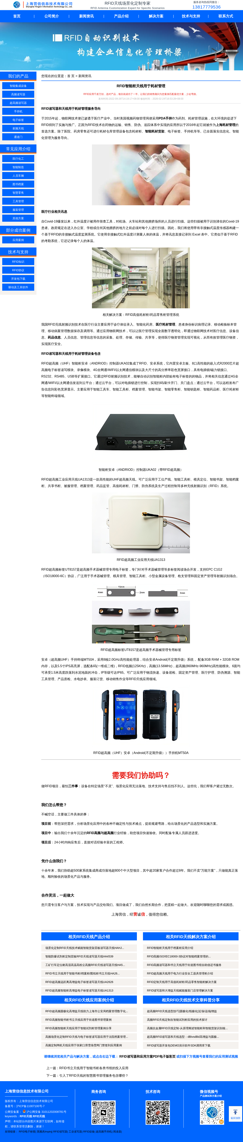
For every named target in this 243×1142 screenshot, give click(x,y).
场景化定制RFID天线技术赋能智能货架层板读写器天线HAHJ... (84, 948)
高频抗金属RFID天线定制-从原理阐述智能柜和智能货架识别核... (187, 1028)
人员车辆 (18, 175)
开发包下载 (18, 278)
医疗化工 (18, 158)
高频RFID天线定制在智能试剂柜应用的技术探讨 (177, 1019)
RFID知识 (18, 261)
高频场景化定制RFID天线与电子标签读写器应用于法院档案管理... (86, 1036)
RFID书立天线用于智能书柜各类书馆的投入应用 (93, 1068)
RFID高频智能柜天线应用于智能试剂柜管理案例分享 (78, 1028)
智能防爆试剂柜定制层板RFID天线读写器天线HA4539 (79, 956)
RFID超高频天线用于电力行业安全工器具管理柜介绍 (180, 973)
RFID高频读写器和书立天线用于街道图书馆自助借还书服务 (184, 965)
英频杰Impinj (44, 1131)
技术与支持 (191, 16)
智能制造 (18, 167)
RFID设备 (89, 1131)
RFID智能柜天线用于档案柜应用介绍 (170, 948)
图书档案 (18, 184)
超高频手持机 (104, 1131)
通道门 (18, 137)
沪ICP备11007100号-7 (30, 1106)
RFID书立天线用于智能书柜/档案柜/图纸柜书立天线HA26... (82, 973)
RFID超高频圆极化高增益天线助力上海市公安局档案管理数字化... (86, 1011)
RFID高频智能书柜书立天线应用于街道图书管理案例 (78, 1019)
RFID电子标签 (27, 1131)
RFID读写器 (60, 1131)
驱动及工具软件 (18, 287)
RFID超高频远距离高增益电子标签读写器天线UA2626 (79, 982)
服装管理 (18, 209)
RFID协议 (18, 270)
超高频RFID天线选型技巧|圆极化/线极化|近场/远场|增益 (182, 1011)
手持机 (18, 111)
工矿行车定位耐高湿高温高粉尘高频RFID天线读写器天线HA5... (85, 965)
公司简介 (51, 16)
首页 (16, 16)
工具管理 (18, 201)
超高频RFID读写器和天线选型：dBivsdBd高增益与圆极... (183, 1036)
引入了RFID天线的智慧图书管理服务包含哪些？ (93, 1075)
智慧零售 (18, 192)
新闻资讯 (86, 16)
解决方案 (156, 16)
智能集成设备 (18, 85)
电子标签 (18, 120)
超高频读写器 (18, 102)
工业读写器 (75, 1131)
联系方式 (225, 16)
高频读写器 (18, 94)
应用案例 (18, 240)
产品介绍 (121, 16)
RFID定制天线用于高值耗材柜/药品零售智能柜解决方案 (182, 982)
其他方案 (18, 218)
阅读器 (117, 1131)
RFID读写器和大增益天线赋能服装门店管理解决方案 (180, 990)
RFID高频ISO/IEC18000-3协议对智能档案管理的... (179, 956)
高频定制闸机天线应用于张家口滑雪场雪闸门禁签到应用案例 (83, 1045)
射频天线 (18, 128)
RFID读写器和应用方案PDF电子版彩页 (147, 1056)
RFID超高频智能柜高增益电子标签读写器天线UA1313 (79, 990)
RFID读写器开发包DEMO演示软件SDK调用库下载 (178, 1045)
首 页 (71, 76)
